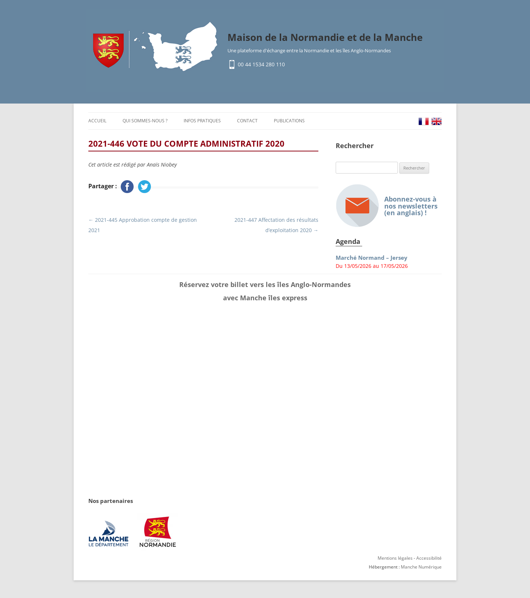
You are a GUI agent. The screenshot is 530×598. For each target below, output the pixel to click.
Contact (247, 121)
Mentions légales (395, 558)
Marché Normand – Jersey (371, 258)
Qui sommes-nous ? (145, 121)
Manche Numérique (421, 567)
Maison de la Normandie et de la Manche (325, 37)
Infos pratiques (202, 121)
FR (423, 121)
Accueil (97, 121)
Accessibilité (429, 558)
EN (436, 121)
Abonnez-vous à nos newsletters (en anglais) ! (387, 206)
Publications (289, 121)
